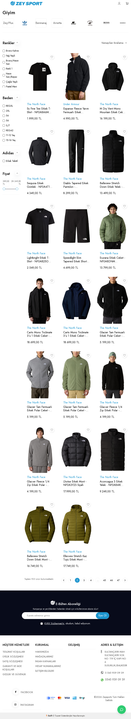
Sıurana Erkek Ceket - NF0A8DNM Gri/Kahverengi (112, 259)
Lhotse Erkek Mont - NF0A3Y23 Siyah (74, 483)
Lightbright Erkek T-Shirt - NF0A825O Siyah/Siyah (38, 259)
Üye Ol (102, 615)
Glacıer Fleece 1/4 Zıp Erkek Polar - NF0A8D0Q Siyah (111, 408)
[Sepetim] (127, 3)
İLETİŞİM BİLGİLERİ (44, 671)
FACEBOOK (22, 692)
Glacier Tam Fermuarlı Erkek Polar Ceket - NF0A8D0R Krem (75, 408)
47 (118, 580)
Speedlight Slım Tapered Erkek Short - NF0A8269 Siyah (76, 259)
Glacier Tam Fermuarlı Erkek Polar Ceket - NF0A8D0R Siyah (112, 334)
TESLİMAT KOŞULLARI (14, 651)
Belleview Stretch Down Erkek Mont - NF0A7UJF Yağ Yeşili (38, 558)
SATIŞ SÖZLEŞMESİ (13, 661)
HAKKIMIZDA (42, 651)
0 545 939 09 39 (114, 672)
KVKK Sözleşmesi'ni (54, 623)
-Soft (49, 715)
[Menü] (4, 3)
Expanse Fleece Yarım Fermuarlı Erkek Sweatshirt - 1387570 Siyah (76, 110)
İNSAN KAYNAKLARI (45, 661)
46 (111, 580)
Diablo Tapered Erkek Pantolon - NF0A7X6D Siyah (75, 185)
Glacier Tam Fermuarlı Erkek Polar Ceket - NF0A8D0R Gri (39, 408)
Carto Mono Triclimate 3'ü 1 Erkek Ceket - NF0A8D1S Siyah (39, 334)
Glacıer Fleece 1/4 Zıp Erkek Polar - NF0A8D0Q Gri (38, 483)
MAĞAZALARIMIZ (44, 656)
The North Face (36, 104)
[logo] (45, 3)
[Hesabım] (119, 3)
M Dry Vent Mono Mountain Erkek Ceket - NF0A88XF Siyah (112, 110)
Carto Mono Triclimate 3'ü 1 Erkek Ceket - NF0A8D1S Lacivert (76, 334)
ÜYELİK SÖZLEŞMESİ (13, 656)
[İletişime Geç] (121, 709)
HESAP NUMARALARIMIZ (48, 666)
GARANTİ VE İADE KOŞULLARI (12, 667)
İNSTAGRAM (22, 705)
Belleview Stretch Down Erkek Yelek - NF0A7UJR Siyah (111, 185)
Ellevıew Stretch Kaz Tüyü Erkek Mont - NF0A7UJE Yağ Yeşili (75, 558)
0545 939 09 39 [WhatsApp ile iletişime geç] (115, 679)
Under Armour (71, 104)
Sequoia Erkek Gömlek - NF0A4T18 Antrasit (39, 185)
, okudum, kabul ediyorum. (65, 623)
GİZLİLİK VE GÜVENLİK (14, 674)
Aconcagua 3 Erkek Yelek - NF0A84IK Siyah (111, 483)
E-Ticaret (57, 715)
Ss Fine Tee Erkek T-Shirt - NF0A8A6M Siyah (39, 110)
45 (104, 580)
